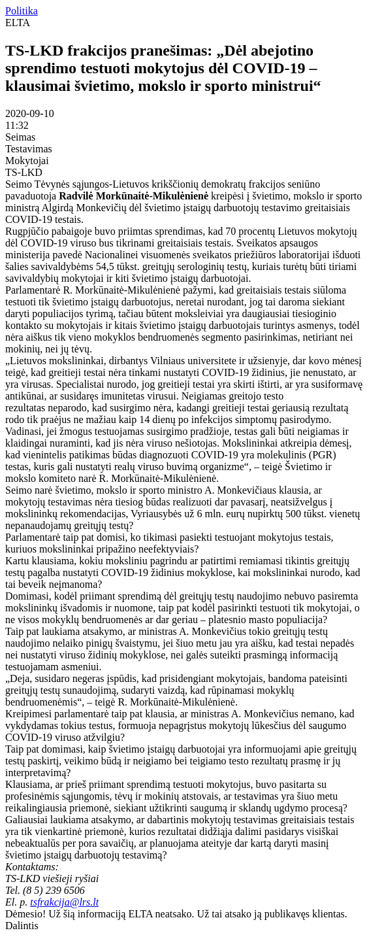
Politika (21, 10)
